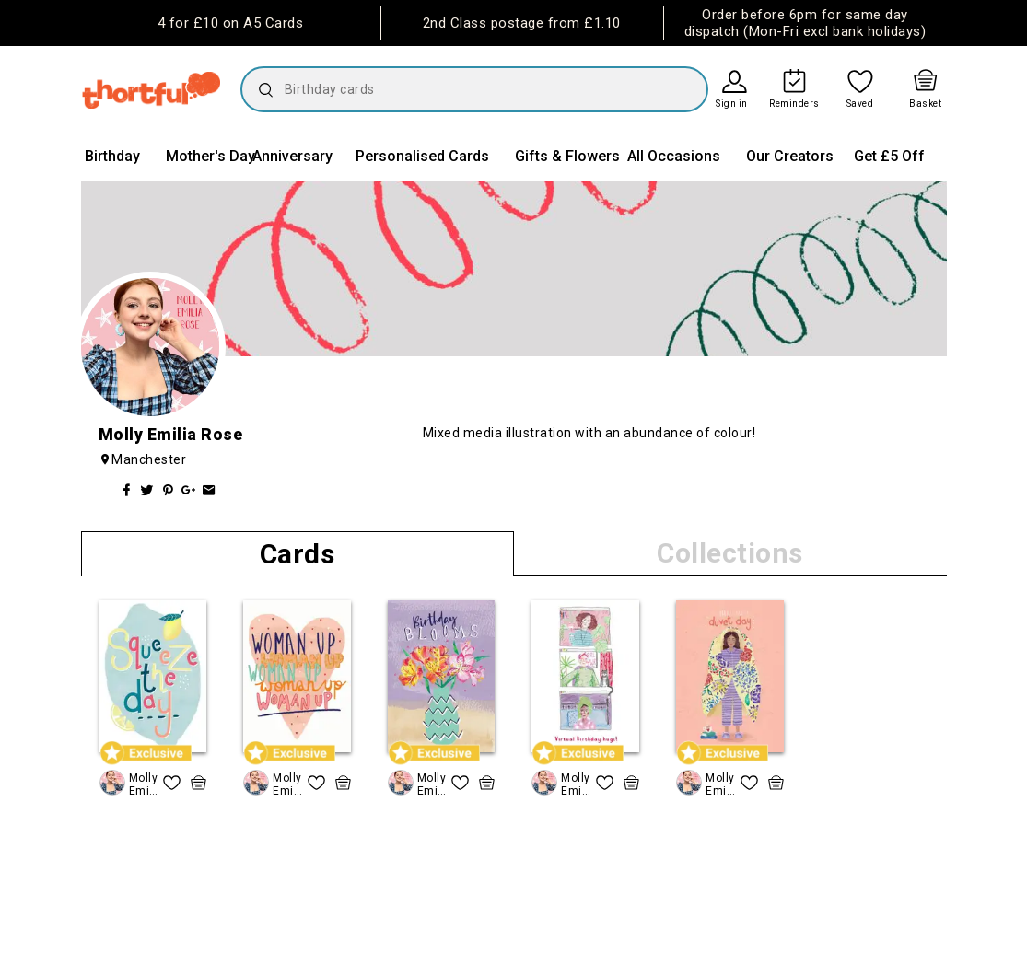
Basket (925, 104)
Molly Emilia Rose (143, 784)
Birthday (112, 156)
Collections (730, 553)
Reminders (794, 104)
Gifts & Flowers (567, 156)
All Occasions (673, 156)
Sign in (732, 104)
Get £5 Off (889, 156)
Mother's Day (210, 156)
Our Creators (790, 156)
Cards (297, 554)
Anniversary (292, 156)
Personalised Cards (422, 156)
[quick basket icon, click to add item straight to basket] (198, 782)
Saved (860, 104)
